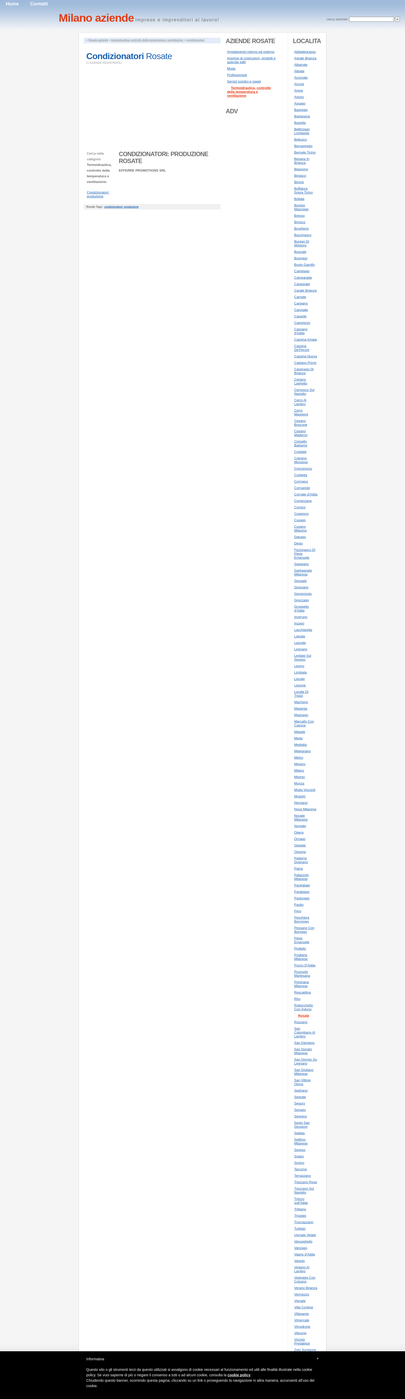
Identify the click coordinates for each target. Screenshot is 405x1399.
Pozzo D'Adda (304, 965)
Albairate (300, 65)
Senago (300, 1110)
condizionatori (195, 40)
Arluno (299, 97)
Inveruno (300, 617)
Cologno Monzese (301, 460)
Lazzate (300, 643)
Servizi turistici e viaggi (244, 81)
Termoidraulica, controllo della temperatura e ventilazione (249, 92)
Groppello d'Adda (301, 608)
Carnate (300, 297)
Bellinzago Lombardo (302, 131)
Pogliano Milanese (301, 957)
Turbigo (300, 1228)
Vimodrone (302, 1327)
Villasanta (301, 1314)
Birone (299, 182)
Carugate (301, 310)
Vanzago (300, 1248)
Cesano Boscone (300, 423)
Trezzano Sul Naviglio (304, 1190)
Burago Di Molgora (301, 243)
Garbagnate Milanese (303, 572)
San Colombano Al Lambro (304, 1032)
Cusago (300, 520)
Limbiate (300, 672)
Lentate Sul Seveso (302, 657)
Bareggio (301, 110)
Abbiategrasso (305, 52)
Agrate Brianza (305, 58)
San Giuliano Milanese (303, 1072)
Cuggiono (301, 514)
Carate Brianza (305, 290)
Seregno (300, 1116)
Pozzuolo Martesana (302, 974)
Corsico (300, 507)
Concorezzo (303, 468)
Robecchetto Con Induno (303, 1007)
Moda (231, 68)
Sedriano (301, 1090)
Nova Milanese (305, 809)
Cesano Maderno (300, 433)
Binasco (300, 176)
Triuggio (300, 1216)
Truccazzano (303, 1222)
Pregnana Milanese (301, 984)
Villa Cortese (303, 1307)
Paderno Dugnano (301, 860)
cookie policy (239, 1375)
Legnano (300, 649)
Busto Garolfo (304, 265)
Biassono (301, 169)
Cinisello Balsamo (300, 443)
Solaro (299, 1156)
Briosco (299, 222)
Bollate (299, 199)
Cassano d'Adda (300, 331)
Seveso (299, 1150)
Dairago (300, 537)
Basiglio (300, 123)
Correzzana (302, 501)
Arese (298, 90)
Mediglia (300, 745)
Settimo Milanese (301, 1141)
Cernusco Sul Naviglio (304, 392)
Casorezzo (302, 323)
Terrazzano (302, 1176)
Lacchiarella (303, 630)
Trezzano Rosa (305, 1182)
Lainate (299, 636)
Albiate (299, 71)
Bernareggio (303, 146)
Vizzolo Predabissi (302, 1341)
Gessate (300, 581)
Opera (298, 832)
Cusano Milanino (300, 528)
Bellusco (300, 139)
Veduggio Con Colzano (304, 1279)
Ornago (299, 839)
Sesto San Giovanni (302, 1125)
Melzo (298, 758)
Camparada (303, 277)
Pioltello (300, 948)
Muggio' (300, 796)
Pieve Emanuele (301, 940)
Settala (299, 1133)
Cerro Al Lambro (300, 402)
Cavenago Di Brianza (304, 371)
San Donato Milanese (303, 1051)
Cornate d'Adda (305, 494)
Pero (297, 911)
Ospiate (300, 845)
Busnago (300, 258)
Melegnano (302, 751)
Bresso (299, 216)
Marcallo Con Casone (304, 723)
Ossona (300, 852)
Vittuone (300, 1333)
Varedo (299, 1261)
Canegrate (302, 284)
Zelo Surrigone (305, 1350)
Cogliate (300, 452)
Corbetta (300, 475)
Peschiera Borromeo (301, 919)
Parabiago (301, 892)
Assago (299, 103)
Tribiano (300, 1209)
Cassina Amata (305, 339)
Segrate (300, 1097)
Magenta (300, 708)
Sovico (299, 1163)
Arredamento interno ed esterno (251, 52)
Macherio (301, 702)
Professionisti (237, 75)
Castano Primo (305, 363)
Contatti (39, 3)
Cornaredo (302, 488)
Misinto (299, 777)
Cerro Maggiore (301, 412)
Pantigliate (302, 885)
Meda (298, 738)
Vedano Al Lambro (301, 1269)
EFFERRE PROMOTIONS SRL (142, 170)
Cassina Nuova (305, 356)
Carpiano (301, 303)
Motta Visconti (304, 790)
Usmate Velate (305, 1235)
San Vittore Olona (302, 1082)
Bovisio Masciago (301, 207)
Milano (299, 770)
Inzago (299, 623)
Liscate (299, 679)
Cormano (301, 481)
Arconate (301, 77)
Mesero (299, 764)
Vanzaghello (303, 1241)
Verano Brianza (305, 1288)
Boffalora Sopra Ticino (303, 190)
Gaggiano (301, 564)
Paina (298, 868)
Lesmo (299, 666)
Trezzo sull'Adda (301, 1201)
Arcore (299, 84)
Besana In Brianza (301, 161)
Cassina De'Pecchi (301, 348)
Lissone (300, 685)
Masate (299, 732)
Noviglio (300, 826)
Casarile (300, 316)
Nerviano (301, 803)
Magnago (301, 715)
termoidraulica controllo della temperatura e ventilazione (147, 40)
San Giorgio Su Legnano (305, 1061)
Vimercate (301, 1320)
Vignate (300, 1301)
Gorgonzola (302, 594)
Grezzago (301, 600)
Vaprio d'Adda (304, 1254)
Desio (298, 543)
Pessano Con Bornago (304, 930)
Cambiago (301, 271)
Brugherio (301, 228)
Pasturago (301, 898)
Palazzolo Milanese (301, 877)
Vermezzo (301, 1294)
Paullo (298, 905)
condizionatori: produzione (121, 206)
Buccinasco (302, 235)
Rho (297, 999)
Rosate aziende (98, 40)
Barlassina (302, 116)
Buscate (300, 252)
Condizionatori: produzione (98, 194)
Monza (299, 783)
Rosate (303, 1016)
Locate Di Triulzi (301, 694)
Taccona (300, 1169)
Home (12, 3)
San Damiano (304, 1043)
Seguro (299, 1103)
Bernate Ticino (305, 152)
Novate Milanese (301, 817)
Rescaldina (302, 992)
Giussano (301, 587)
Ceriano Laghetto (300, 381)
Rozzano (300, 1022)
